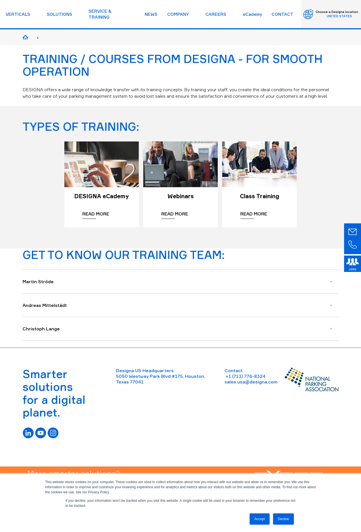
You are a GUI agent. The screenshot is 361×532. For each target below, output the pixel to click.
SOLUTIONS (59, 14)
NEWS (151, 14)
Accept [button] (259, 519)
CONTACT (282, 14)
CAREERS (215, 14)
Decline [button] (283, 519)
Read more (95, 214)
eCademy (252, 14)
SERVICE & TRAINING (100, 14)
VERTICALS (18, 14)
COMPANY (178, 14)
